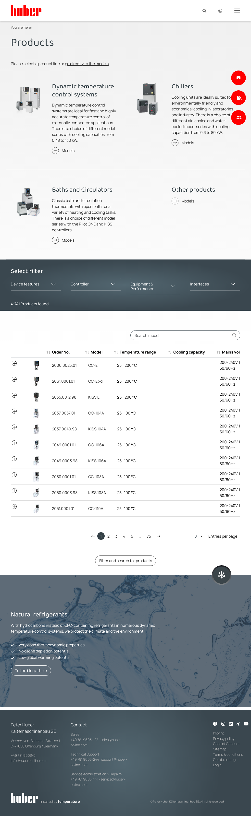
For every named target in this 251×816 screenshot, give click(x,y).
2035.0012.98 (64, 397)
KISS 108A (97, 492)
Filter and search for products (125, 560)
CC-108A (96, 476)
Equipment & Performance (142, 286)
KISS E (94, 397)
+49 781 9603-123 (84, 739)
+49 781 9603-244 (85, 759)
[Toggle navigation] (237, 10)
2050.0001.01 (64, 476)
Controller (80, 284)
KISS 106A (97, 460)
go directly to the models (87, 63)
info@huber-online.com (29, 760)
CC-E (93, 365)
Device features (25, 284)
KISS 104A (97, 429)
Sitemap (219, 749)
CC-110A (95, 508)
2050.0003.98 (64, 492)
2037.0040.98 (64, 429)
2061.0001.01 (63, 381)
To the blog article (31, 670)
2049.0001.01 (64, 445)
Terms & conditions (228, 754)
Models (68, 150)
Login (217, 765)
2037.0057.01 (63, 413)
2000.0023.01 (64, 365)
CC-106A (96, 445)
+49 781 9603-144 (84, 779)
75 (149, 536)
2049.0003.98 (64, 460)
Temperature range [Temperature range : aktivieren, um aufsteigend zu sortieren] (135, 352)
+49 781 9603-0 (23, 755)
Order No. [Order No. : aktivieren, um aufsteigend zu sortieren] (61, 352)
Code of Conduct (226, 743)
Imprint (218, 733)
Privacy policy (223, 738)
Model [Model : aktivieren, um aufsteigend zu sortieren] (94, 352)
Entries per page (215, 536)
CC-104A (96, 413)
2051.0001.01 (63, 508)
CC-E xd (95, 381)
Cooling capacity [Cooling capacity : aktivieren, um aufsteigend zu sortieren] (186, 352)
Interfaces (199, 284)
